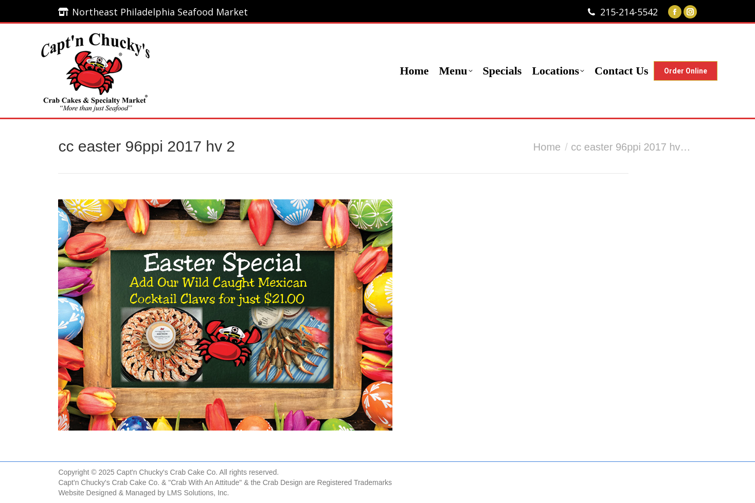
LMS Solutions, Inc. (198, 493)
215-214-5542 (629, 12)
